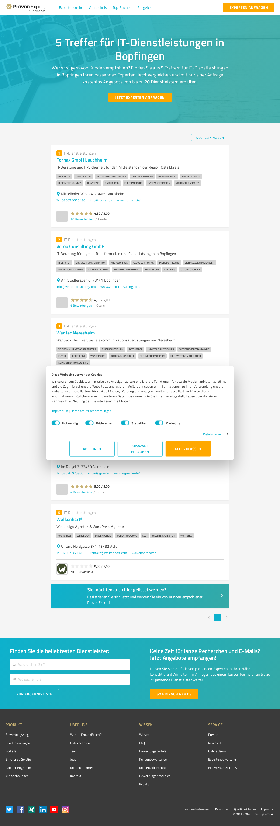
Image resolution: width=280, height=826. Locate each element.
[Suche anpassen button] (210, 137)
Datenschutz (222, 809)
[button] (71, 7)
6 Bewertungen (81, 305)
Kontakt (67, 776)
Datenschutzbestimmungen (109, 413)
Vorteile (11, 751)
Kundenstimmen (73, 767)
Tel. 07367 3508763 (70, 553)
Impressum (77, 413)
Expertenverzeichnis (196, 767)
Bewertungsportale (135, 751)
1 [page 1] (217, 617)
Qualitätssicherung (245, 809)
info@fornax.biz (101, 200)
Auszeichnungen (17, 776)
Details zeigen (194, 436)
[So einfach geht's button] (174, 694)
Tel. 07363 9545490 (70, 200)
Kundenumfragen (18, 743)
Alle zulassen (188, 451)
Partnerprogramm (18, 767)
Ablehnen (92, 451)
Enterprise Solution (19, 759)
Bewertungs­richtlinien (137, 776)
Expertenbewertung (196, 759)
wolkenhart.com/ (144, 553)
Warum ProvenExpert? (77, 734)
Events (127, 784)
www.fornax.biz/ (129, 200)
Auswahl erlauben (140, 451)
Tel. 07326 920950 (69, 473)
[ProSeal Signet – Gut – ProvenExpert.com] (256, 743)
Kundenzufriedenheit (136, 767)
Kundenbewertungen (136, 759)
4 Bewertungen (81, 492)
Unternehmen (71, 743)
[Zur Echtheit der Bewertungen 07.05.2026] (256, 776)
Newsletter (190, 743)
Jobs (64, 759)
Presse (187, 734)
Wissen (127, 734)
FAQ (124, 743)
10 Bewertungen (82, 219)
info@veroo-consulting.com (76, 286)
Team (65, 751)
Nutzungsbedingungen (197, 809)
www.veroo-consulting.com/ (120, 286)
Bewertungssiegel (18, 734)
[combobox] (70, 664)
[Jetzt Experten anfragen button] (139, 97)
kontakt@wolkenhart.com (108, 553)
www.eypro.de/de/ (127, 473)
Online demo (191, 751)
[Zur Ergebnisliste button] (34, 694)
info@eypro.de (98, 473)
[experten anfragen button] (248, 7)
